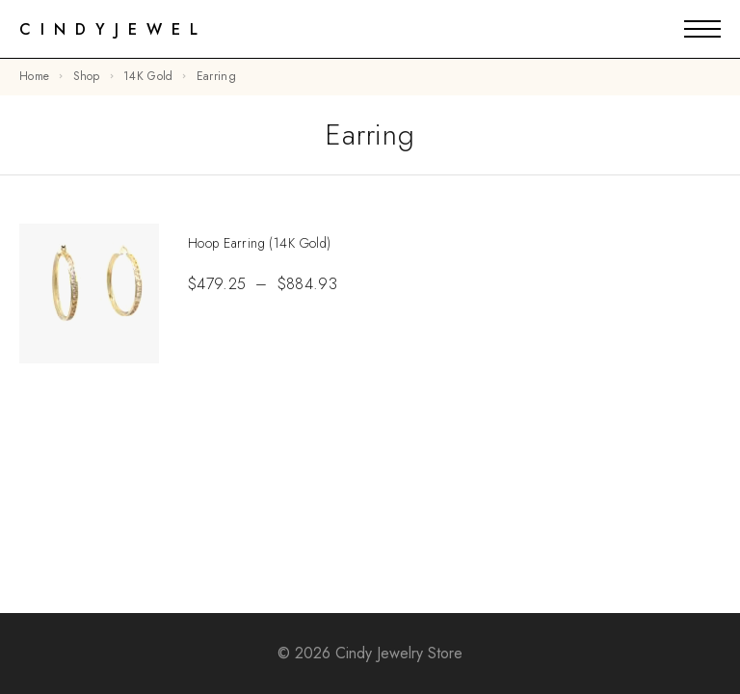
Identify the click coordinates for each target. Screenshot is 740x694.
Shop (86, 76)
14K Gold (147, 76)
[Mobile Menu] (702, 29)
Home (34, 76)
